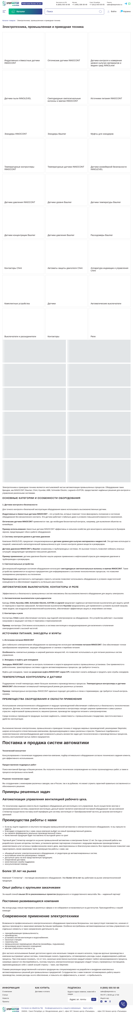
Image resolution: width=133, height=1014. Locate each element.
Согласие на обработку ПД (32, 1008)
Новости (5, 998)
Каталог (18, 11)
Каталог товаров (8, 20)
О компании (7, 991)
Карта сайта (88, 1008)
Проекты (5, 1002)
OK (93, 999)
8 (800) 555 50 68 (63, 5)
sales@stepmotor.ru (114, 5)
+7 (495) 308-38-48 (79, 5)
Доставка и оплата (42, 991)
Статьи (5, 995)
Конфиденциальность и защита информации (63, 1008)
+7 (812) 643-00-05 (97, 5)
